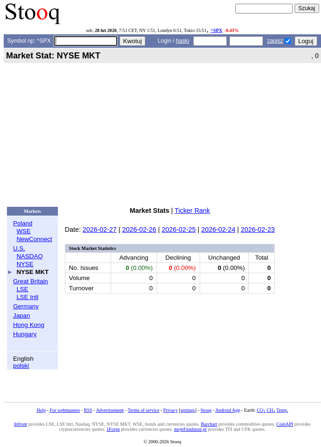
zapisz (275, 41)
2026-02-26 (139, 229)
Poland (22, 223)
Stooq (206, 410)
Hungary (25, 334)
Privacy (170, 410)
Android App (227, 410)
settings (188, 410)
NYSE (25, 264)
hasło (182, 41)
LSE (22, 289)
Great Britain (30, 281)
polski (21, 365)
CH (271, 410)
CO (261, 410)
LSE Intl (27, 297)
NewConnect (34, 239)
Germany (25, 306)
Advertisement (110, 410)
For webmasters (65, 410)
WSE (24, 231)
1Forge (113, 429)
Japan (21, 315)
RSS (88, 410)
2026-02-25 (179, 229)
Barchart (209, 424)
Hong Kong (28, 324)
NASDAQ (30, 256)
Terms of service (143, 410)
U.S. (19, 248)
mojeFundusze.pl (190, 429)
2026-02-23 (258, 229)
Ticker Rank (192, 210)
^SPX (216, 30)
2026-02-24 (218, 229)
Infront (20, 424)
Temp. (282, 410)
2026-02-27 (99, 229)
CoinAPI (285, 424)
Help (41, 410)
